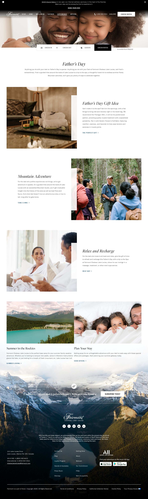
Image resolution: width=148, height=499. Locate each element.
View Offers (80, 361)
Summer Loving (14, 363)
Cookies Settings (132, 489)
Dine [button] (31, 14)
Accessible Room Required (125, 49)
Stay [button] (24, 14)
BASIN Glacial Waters (49, 2)
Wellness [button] (40, 14)
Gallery (112, 14)
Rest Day (87, 271)
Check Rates (103, 48)
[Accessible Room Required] (114, 49)
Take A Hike (24, 203)
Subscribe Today (112, 394)
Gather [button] (51, 14)
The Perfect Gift (91, 133)
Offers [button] (73, 14)
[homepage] (14, 14)
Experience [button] (62, 14)
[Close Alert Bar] (145, 2)
